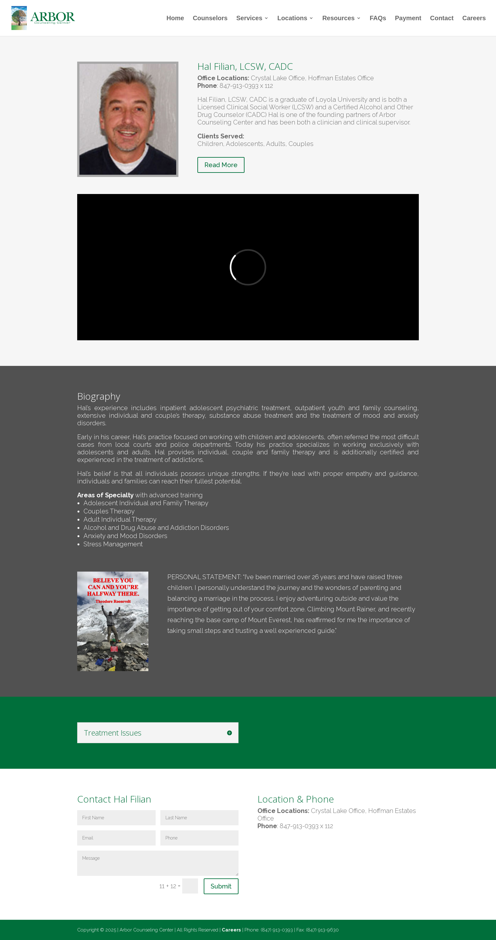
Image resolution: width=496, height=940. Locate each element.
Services (249, 18)
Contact (441, 18)
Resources (338, 18)
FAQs (378, 18)
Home (175, 18)
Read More (221, 165)
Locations (292, 18)
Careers (474, 18)
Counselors (210, 18)
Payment (408, 18)
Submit (221, 886)
